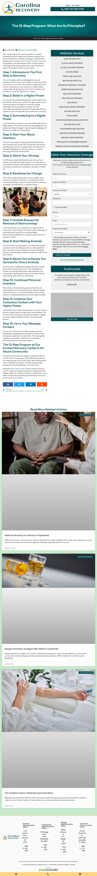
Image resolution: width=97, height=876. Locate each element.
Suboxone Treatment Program (72, 133)
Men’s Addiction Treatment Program (72, 142)
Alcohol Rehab (72, 72)
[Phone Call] (48, 874)
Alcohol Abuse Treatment (72, 63)
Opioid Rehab (72, 116)
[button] (8, 384)
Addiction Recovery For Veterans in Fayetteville (27, 535)
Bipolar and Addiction (72, 81)
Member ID (57, 199)
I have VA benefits (60, 207)
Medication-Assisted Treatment (72, 107)
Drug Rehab (72, 103)
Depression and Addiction (72, 89)
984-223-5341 (86, 165)
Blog (35, 50)
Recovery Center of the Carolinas (20, 369)
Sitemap (72, 864)
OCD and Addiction (72, 111)
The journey (7, 80)
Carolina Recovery (31, 864)
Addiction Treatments (25, 50)
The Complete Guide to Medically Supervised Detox (29, 793)
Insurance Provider (59, 190)
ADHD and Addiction (72, 59)
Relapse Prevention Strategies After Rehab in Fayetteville (31, 648)
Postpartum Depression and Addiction (72, 120)
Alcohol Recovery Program (72, 67)
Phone (55, 212)
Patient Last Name (59, 182)
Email (55, 221)
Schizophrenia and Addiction (72, 129)
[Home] (16, 874)
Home (35, 38)
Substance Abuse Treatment (72, 138)
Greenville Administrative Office (86, 825)
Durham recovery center (34, 61)
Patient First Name (59, 174)
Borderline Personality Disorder (72, 85)
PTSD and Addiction (72, 124)
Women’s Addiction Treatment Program (72, 146)
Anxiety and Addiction (72, 76)
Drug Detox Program (72, 94)
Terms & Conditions (63, 864)
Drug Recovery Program (72, 98)
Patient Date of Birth (60, 229)
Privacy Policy (53, 864)
